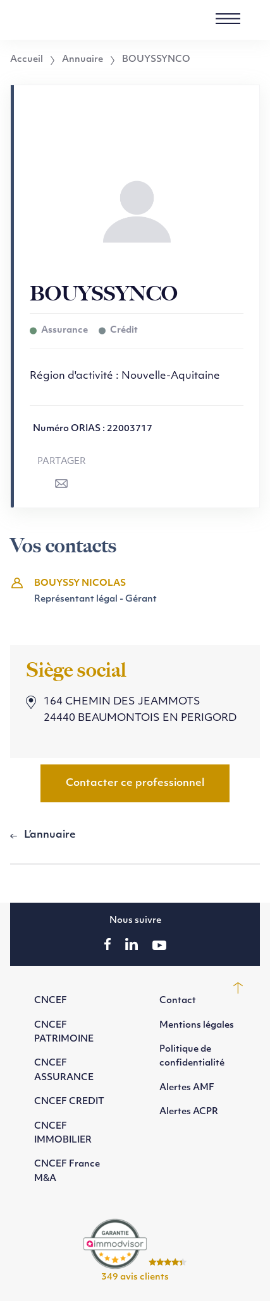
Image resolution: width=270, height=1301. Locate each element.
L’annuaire (50, 835)
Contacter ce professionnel (135, 783)
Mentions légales (196, 1025)
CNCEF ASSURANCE (64, 1070)
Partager (61, 461)
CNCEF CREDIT (69, 1102)
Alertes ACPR (188, 1112)
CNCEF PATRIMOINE (64, 1032)
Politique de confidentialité (191, 1056)
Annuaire (82, 60)
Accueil (26, 60)
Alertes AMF (186, 1088)
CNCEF (50, 1001)
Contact (177, 1001)
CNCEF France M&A (67, 1171)
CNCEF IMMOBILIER (63, 1133)
